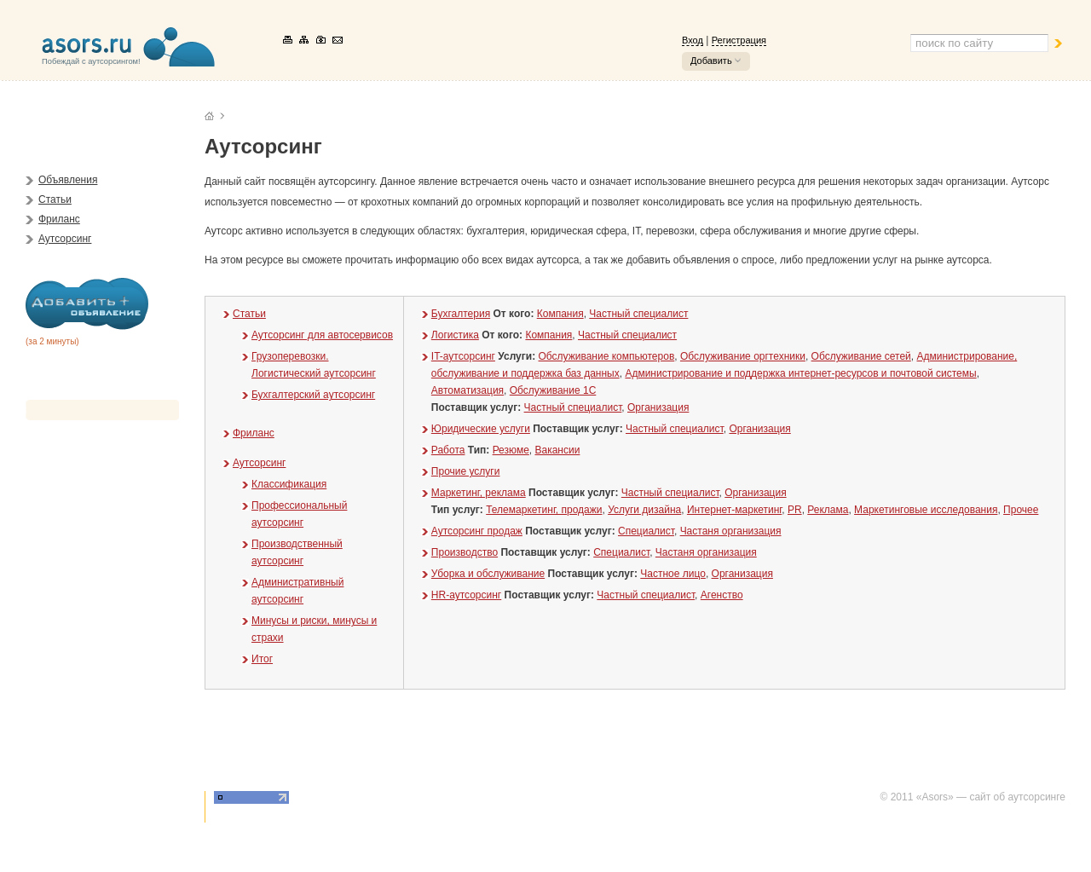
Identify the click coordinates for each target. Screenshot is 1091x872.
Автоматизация (467, 390)
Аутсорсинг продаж (476, 531)
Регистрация (739, 40)
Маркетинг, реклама (478, 493)
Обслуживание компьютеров (607, 356)
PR (795, 510)
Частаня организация (731, 531)
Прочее (1020, 510)
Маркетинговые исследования (925, 510)
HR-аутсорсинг (466, 595)
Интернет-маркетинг (734, 510)
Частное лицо (673, 574)
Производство (464, 552)
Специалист (646, 531)
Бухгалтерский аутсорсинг (313, 395)
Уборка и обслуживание (488, 574)
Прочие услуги (465, 471)
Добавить (711, 60)
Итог (262, 659)
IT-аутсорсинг (463, 356)
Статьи (55, 199)
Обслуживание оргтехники (742, 356)
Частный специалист (638, 314)
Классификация (288, 484)
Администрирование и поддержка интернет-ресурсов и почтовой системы (800, 373)
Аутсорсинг (64, 239)
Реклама (827, 510)
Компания (560, 314)
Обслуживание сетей (861, 356)
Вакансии (557, 450)
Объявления (67, 180)
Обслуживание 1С (553, 390)
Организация (658, 407)
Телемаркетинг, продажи (544, 510)
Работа (448, 450)
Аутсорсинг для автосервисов (322, 335)
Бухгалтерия (460, 314)
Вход (692, 40)
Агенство (722, 595)
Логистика (455, 335)
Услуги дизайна (644, 510)
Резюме (511, 450)
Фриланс (59, 219)
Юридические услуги (480, 429)
